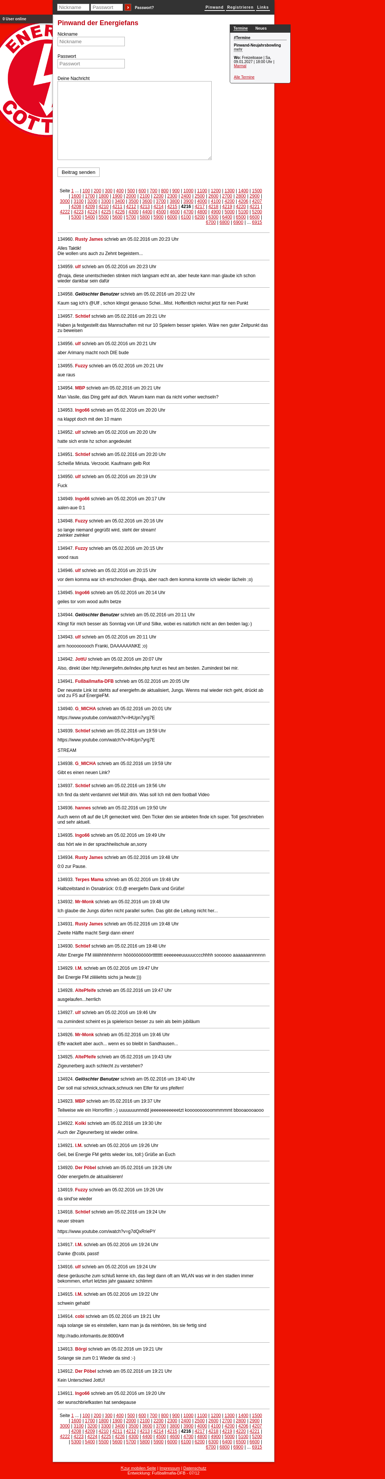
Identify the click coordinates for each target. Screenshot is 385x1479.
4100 (216, 201)
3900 (188, 201)
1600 (76, 196)
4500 (161, 211)
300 (108, 190)
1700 (90, 196)
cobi (80, 1316)
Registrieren (240, 7)
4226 (120, 211)
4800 (202, 211)
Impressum (169, 1468)
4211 (117, 206)
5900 (158, 217)
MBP (80, 388)
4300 (134, 211)
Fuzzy (81, 365)
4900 (216, 211)
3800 (175, 201)
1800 (104, 196)
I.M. (79, 968)
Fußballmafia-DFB (94, 681)
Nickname (67, 34)
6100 (186, 217)
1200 (216, 190)
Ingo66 (82, 410)
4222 (65, 211)
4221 (255, 206)
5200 (257, 211)
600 (142, 190)
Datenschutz (194, 1468)
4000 (202, 201)
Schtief (82, 316)
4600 (175, 211)
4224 (92, 211)
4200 (229, 201)
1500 (257, 190)
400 (120, 190)
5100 (243, 211)
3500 (134, 201)
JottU (81, 659)
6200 (200, 217)
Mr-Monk (84, 901)
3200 (92, 201)
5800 (145, 217)
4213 (145, 206)
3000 (65, 201)
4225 (106, 211)
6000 (172, 217)
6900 (238, 222)
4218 (213, 206)
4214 (158, 206)
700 (153, 190)
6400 (227, 217)
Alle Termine (244, 77)
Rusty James (89, 239)
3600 (147, 201)
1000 (188, 190)
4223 (79, 211)
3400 (120, 201)
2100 (145, 196)
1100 (202, 190)
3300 (106, 201)
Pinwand (215, 7)
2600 (213, 196)
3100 (79, 201)
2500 (200, 196)
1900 (117, 196)
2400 (186, 196)
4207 (257, 201)
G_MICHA (85, 708)
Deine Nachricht (73, 78)
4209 (90, 206)
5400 (90, 217)
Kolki (80, 1123)
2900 (255, 196)
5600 (117, 217)
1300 (229, 190)
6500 (241, 217)
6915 (257, 222)
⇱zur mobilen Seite (138, 1468)
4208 (76, 206)
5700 (131, 217)
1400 (243, 190)
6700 (211, 222)
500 (131, 190)
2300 (172, 196)
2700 (227, 196)
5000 (229, 211)
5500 (104, 217)
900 (176, 190)
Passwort (67, 56)
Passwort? (144, 8)
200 (97, 190)
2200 (158, 196)
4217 (200, 206)
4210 (104, 206)
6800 (225, 222)
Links (263, 7)
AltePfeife (85, 990)
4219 (227, 206)
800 (164, 190)
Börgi (81, 1349)
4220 (241, 206)
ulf (78, 266)
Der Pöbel (85, 1167)
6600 (255, 217)
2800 (241, 196)
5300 (76, 217)
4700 (188, 211)
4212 (131, 206)
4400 (147, 211)
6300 (213, 217)
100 (86, 190)
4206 (243, 201)
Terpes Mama (89, 879)
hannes (83, 807)
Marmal (240, 66)
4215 (172, 206)
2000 (131, 196)
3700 (161, 201)
